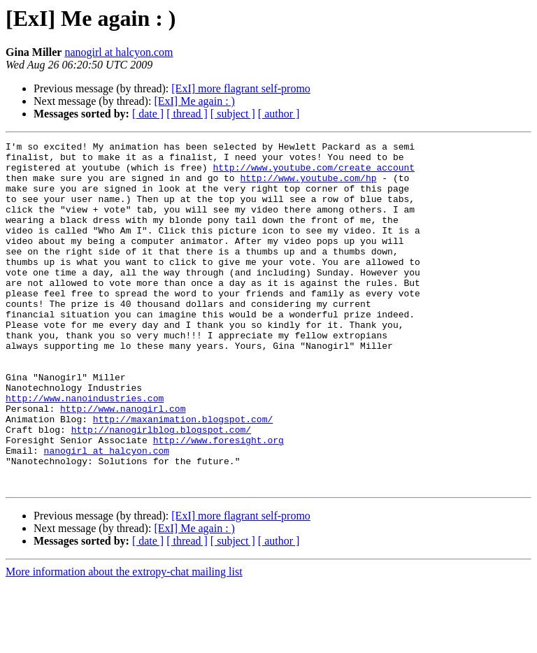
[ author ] (279, 114)
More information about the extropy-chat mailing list (124, 641)
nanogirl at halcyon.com (118, 52)
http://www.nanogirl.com (122, 463)
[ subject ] (232, 114)
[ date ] (148, 114)
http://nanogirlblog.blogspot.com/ (161, 488)
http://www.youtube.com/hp (308, 186)
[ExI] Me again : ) (194, 101)
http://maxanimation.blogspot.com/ (183, 475)
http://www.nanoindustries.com (85, 450)
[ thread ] (187, 114)
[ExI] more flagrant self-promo (240, 88)
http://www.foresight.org (218, 500)
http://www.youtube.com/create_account (314, 173)
